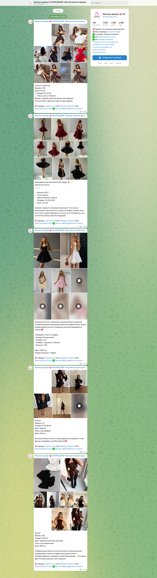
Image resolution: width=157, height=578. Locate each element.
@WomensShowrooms (107, 37)
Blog (105, 63)
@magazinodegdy (114, 32)
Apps (111, 63)
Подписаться (50, 106)
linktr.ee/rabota (99, 50)
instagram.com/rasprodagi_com (106, 42)
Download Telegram (109, 58)
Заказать (59, 109)
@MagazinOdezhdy (105, 39)
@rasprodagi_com (110, 17)
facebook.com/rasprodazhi (104, 44)
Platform (119, 63)
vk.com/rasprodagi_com (103, 47)
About (100, 63)
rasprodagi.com (100, 52)
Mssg (67, 109)
